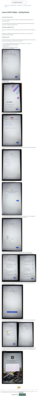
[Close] (36, 392)
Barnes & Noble (7, 5)
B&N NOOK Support (13, 5)
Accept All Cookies (22, 394)
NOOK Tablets (20, 5)
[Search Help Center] (19, 2)
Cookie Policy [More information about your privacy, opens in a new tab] (21, 392)
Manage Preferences (15, 394)
